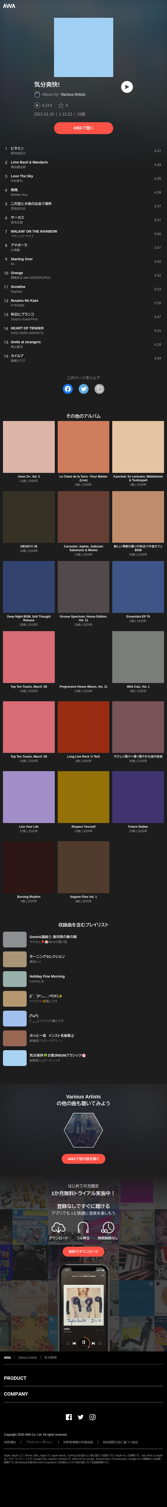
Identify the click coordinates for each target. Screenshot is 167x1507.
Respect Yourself (83, 826)
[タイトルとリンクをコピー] (99, 389)
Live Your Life (28, 826)
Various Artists (72, 94)
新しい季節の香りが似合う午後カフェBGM (138, 548)
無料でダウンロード (83, 1252)
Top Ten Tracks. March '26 (29, 686)
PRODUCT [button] (15, 1378)
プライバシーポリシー (39, 1442)
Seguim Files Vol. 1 (83, 897)
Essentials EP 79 (138, 616)
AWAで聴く (83, 128)
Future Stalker (138, 826)
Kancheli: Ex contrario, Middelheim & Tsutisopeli (138, 478)
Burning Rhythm (28, 897)
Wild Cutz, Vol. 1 (138, 686)
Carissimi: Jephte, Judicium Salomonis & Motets (83, 548)
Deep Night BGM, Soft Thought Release (29, 618)
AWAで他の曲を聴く (83, 1159)
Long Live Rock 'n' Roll (83, 756)
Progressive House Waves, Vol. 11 (83, 686)
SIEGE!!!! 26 (28, 546)
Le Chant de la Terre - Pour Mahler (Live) (83, 478)
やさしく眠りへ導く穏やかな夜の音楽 (138, 756)
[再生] (127, 87)
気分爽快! (50, 1357)
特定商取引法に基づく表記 (120, 1442)
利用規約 (10, 1442)
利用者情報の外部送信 (78, 1442)
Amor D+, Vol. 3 (29, 476)
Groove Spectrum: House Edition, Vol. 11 (83, 618)
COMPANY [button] (16, 1394)
